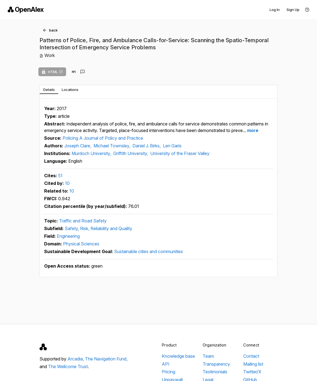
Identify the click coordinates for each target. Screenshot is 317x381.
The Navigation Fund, (106, 359)
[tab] (49, 89)
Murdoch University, (92, 153)
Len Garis (172, 145)
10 (67, 183)
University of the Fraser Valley (180, 153)
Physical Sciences (81, 244)
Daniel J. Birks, (147, 145)
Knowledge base (178, 356)
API (165, 364)
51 (60, 175)
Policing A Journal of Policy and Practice (103, 138)
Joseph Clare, (78, 145)
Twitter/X (252, 371)
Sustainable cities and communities (148, 251)
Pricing (168, 371)
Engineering (68, 236)
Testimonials (215, 371)
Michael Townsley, (112, 145)
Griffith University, (131, 153)
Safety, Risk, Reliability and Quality (98, 228)
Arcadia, (76, 359)
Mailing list (253, 364)
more (252, 130)
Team (208, 356)
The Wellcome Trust (68, 366)
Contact (251, 356)
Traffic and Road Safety (83, 221)
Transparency (216, 364)
